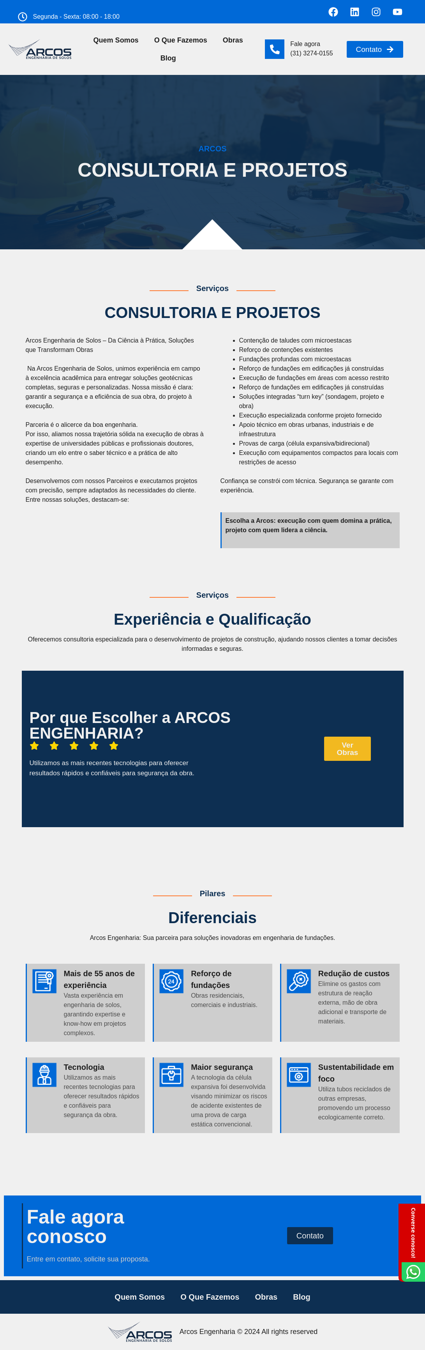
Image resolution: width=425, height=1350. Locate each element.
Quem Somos (116, 40)
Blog (168, 58)
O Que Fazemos (180, 40)
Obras (233, 40)
